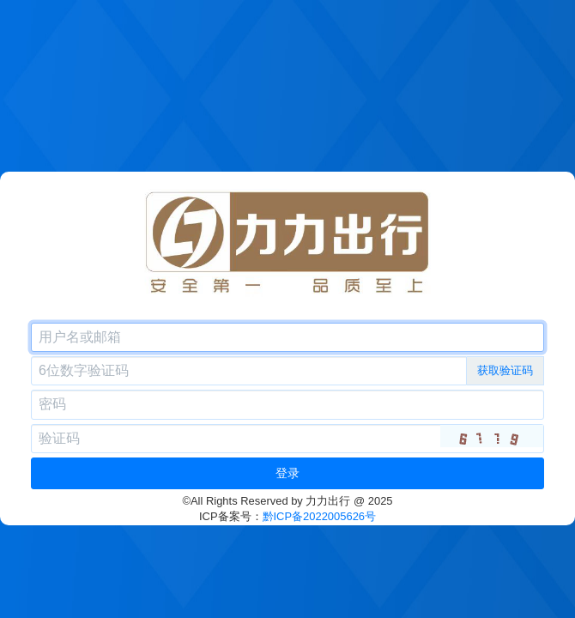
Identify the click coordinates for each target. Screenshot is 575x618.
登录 (287, 473)
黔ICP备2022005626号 (320, 516)
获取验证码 (505, 370)
